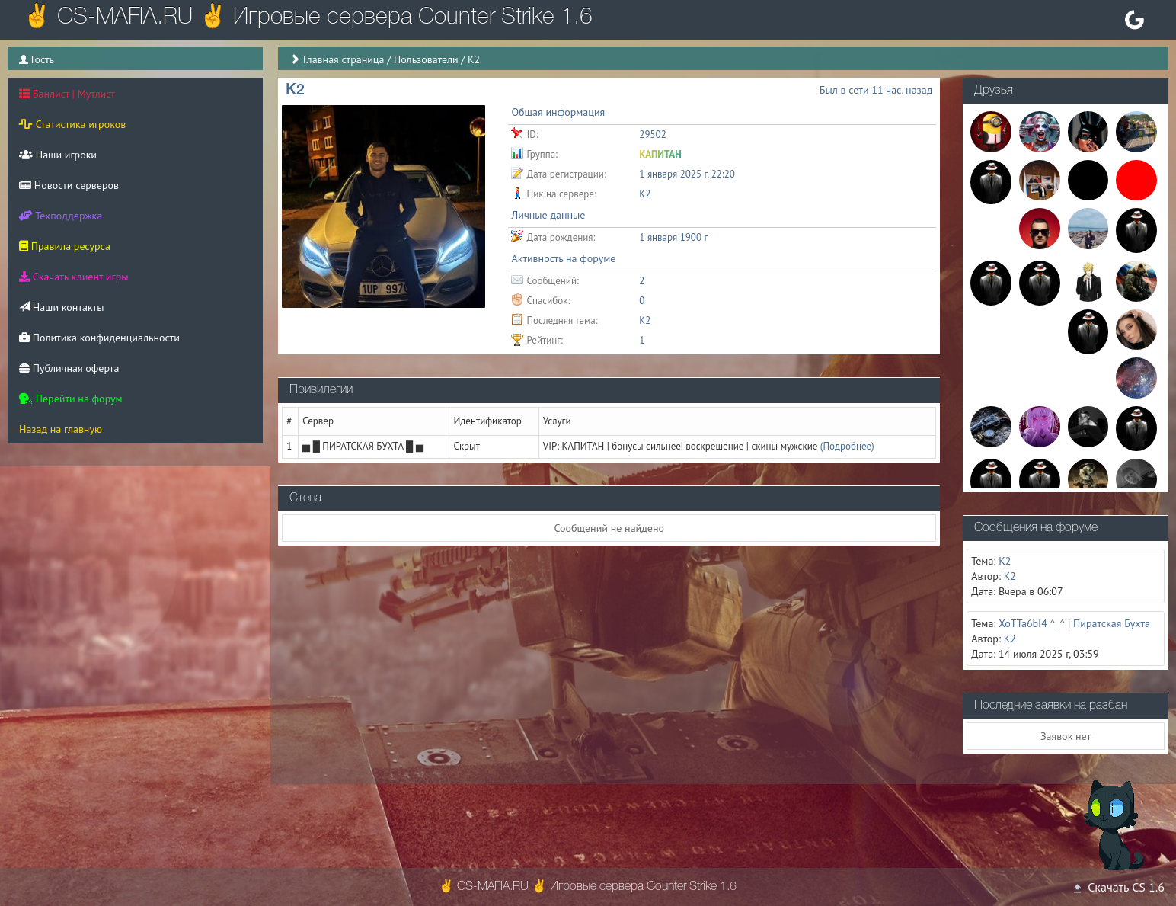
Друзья (993, 90)
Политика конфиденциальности (99, 337)
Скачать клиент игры (73, 276)
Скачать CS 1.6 (1118, 887)
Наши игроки (58, 155)
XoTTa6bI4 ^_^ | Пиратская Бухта (1074, 623)
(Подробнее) (847, 446)
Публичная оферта (69, 368)
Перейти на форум (71, 398)
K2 (644, 320)
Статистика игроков (72, 124)
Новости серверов (69, 185)
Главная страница (344, 59)
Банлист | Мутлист (67, 94)
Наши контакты (61, 307)
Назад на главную (60, 429)
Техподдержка (60, 215)
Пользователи (426, 59)
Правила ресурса (64, 246)
